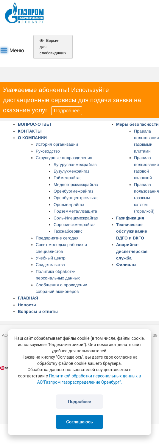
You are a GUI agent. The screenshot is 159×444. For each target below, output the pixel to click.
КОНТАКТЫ (30, 131)
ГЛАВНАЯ (28, 298)
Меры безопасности (137, 124)
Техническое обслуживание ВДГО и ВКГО (131, 231)
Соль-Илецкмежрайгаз (76, 218)
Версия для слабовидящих (53, 46)
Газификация (130, 218)
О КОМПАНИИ (32, 137)
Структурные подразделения (64, 157)
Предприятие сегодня (57, 238)
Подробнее (67, 110)
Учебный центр (51, 258)
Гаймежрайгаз (67, 177)
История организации (57, 144)
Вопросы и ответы (38, 311)
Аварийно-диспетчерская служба (131, 251)
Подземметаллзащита (75, 211)
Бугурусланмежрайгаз (75, 164)
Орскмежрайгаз (69, 204)
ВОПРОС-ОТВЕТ (35, 124)
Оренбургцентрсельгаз (76, 197)
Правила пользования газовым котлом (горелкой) (146, 198)
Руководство (48, 151)
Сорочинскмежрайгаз (74, 224)
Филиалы (126, 264)
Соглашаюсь (79, 422)
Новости (27, 304)
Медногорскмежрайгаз (76, 184)
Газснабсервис (68, 231)
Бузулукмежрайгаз (71, 171)
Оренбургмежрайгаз (73, 191)
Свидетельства (50, 264)
